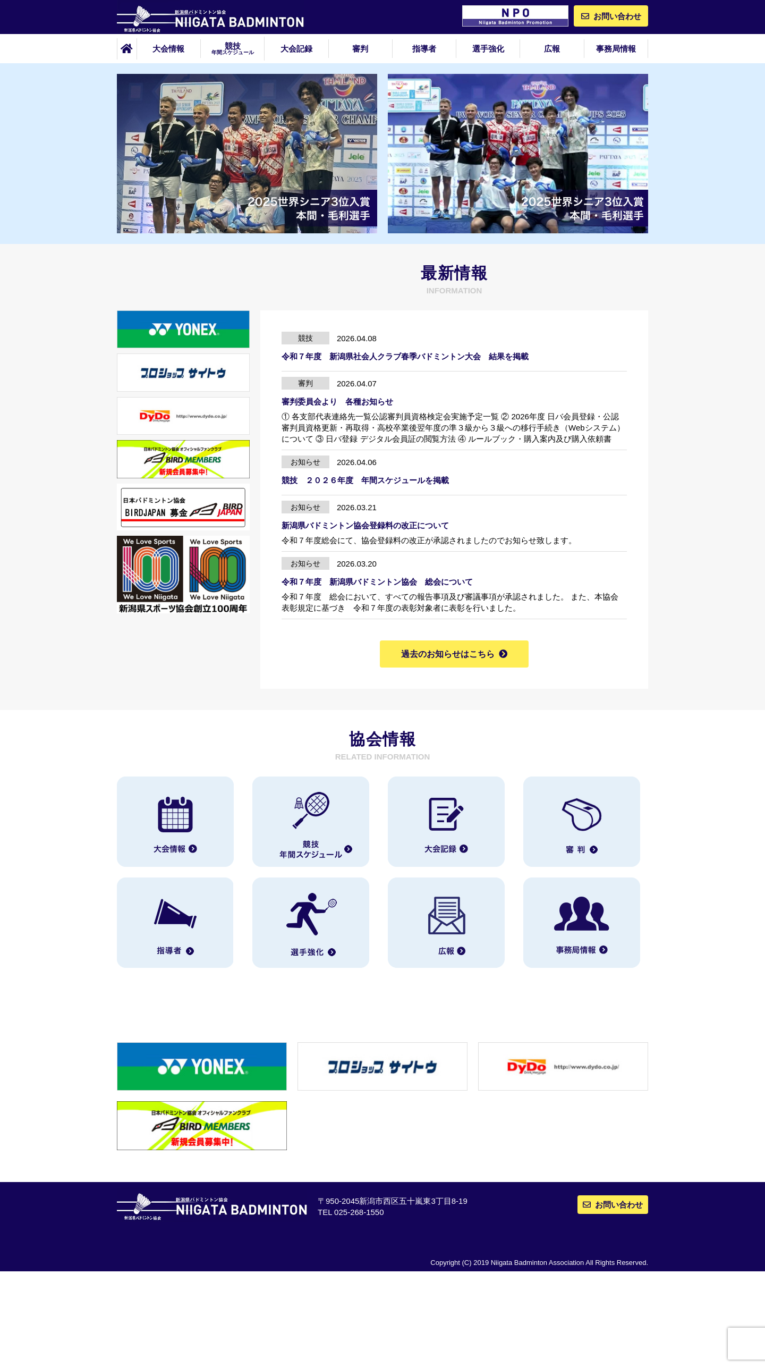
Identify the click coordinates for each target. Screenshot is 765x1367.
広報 (552, 48)
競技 (232, 48)
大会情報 (168, 48)
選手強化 (488, 48)
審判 (360, 48)
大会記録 (296, 48)
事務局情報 (616, 48)
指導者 (424, 48)
